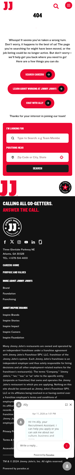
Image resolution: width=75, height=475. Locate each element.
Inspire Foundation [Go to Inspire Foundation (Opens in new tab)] (13, 337)
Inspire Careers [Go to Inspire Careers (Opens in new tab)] (11, 332)
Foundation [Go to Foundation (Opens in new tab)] (9, 293)
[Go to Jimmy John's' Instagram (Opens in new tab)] (19, 242)
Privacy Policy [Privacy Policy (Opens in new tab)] (11, 431)
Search (37, 168)
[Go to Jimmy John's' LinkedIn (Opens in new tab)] (33, 242)
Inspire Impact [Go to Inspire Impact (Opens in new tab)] (11, 326)
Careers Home (11, 265)
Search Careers (38, 75)
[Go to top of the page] (65, 187)
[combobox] (36, 157)
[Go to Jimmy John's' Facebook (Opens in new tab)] (5, 242)
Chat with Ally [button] (38, 103)
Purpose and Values (14, 272)
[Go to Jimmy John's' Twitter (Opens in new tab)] (12, 242)
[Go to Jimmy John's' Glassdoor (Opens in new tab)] (40, 242)
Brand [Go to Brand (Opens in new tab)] (6, 288)
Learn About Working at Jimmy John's (38, 89)
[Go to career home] (10, 6)
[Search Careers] (56, 6)
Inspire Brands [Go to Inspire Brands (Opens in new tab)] (11, 315)
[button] (61, 157)
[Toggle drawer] (68, 5)
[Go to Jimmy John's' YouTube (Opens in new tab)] (26, 242)
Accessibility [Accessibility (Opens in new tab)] (10, 448)
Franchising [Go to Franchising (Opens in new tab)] (9, 299)
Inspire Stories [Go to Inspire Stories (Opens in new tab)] (11, 320)
